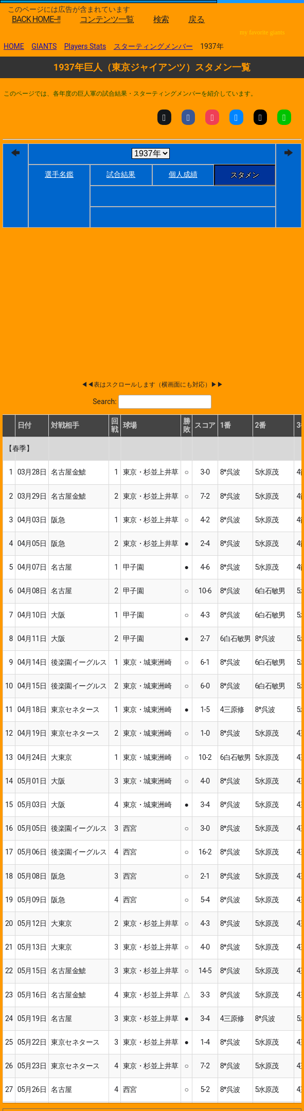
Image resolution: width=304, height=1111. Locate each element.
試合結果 (120, 174)
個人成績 (183, 174)
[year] (151, 153)
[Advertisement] (123, 281)
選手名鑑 (59, 174)
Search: (104, 401)
